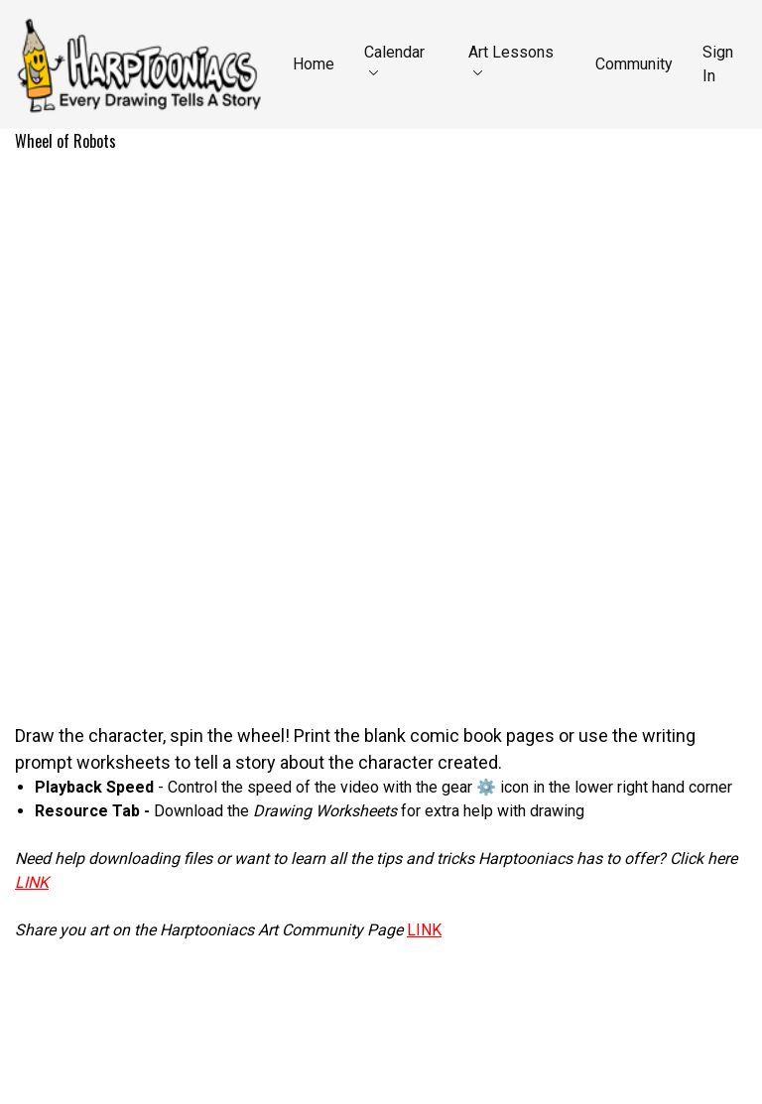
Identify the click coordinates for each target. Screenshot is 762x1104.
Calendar (394, 59)
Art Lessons (511, 59)
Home (313, 64)
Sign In (717, 64)
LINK (424, 929)
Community (634, 64)
